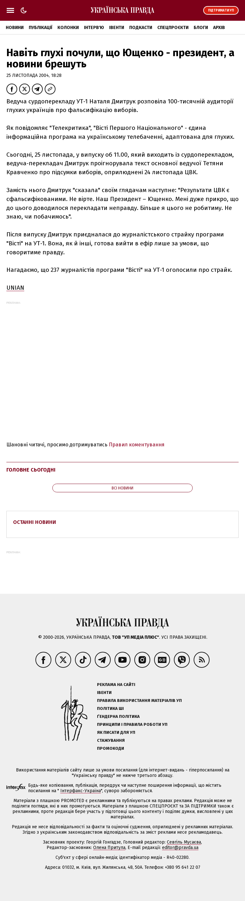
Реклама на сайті (116, 684)
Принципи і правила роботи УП (132, 724)
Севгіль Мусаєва (184, 842)
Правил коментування (137, 445)
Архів (219, 27)
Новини (15, 27)
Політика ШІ (110, 708)
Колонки (68, 27)
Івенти (116, 27)
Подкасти (140, 27)
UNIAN (15, 287)
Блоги (201, 27)
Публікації (40, 27)
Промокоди (110, 748)
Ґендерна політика (118, 716)
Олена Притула (109, 847)
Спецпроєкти (173, 27)
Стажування (111, 740)
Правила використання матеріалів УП (139, 700)
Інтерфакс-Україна (80, 790)
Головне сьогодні (31, 470)
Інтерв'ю (94, 27)
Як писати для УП (116, 732)
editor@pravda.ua (180, 847)
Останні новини (34, 522)
